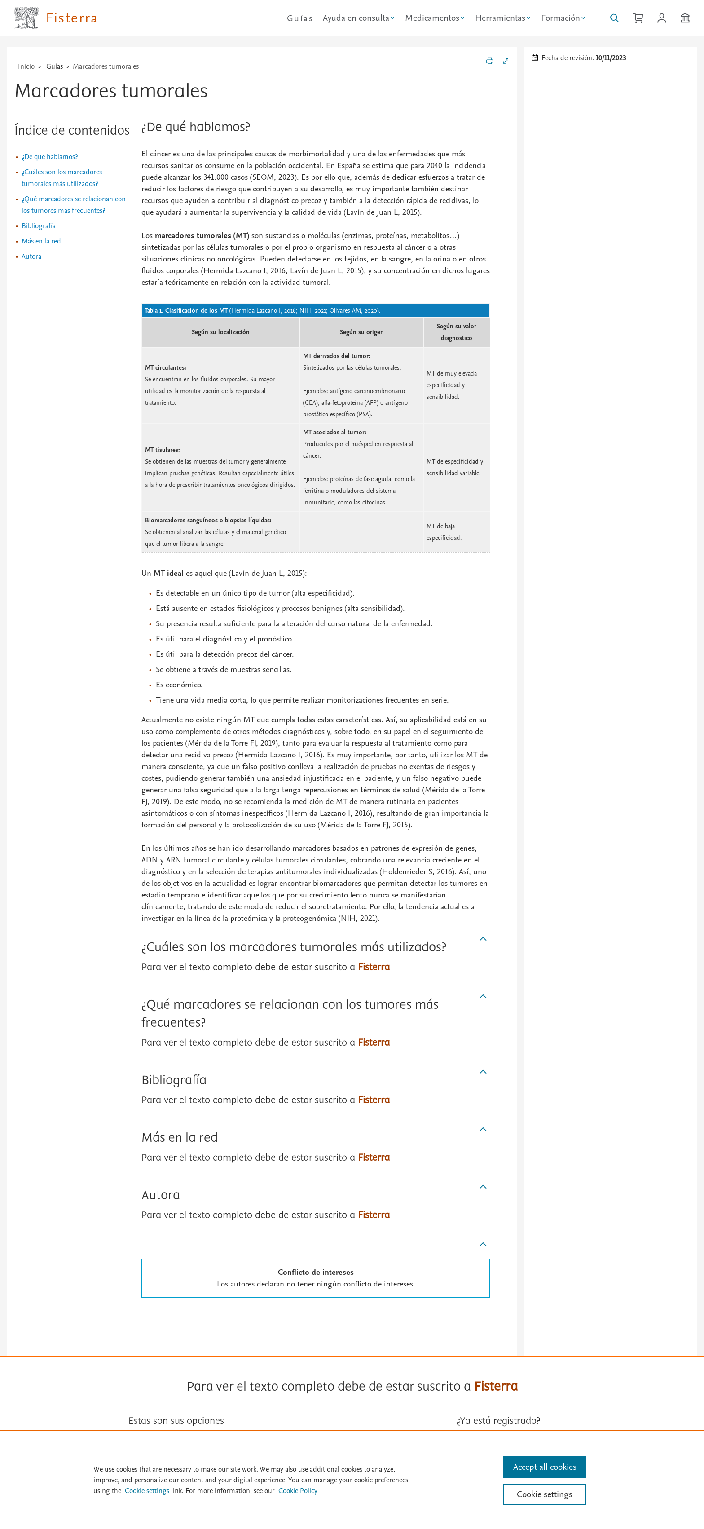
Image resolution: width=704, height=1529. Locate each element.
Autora (31, 256)
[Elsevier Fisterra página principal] (56, 18)
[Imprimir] (489, 62)
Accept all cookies (544, 1467)
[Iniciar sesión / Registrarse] (662, 18)
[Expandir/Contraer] (505, 62)
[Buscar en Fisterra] (614, 18)
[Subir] (483, 939)
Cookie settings (147, 1491)
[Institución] (685, 18)
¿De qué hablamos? (50, 157)
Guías (300, 18)
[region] (352, 1479)
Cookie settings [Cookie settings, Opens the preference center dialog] (544, 1494)
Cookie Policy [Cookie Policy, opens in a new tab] (297, 1491)
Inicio (26, 66)
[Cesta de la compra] (638, 18)
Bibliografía (39, 226)
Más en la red (41, 241)
